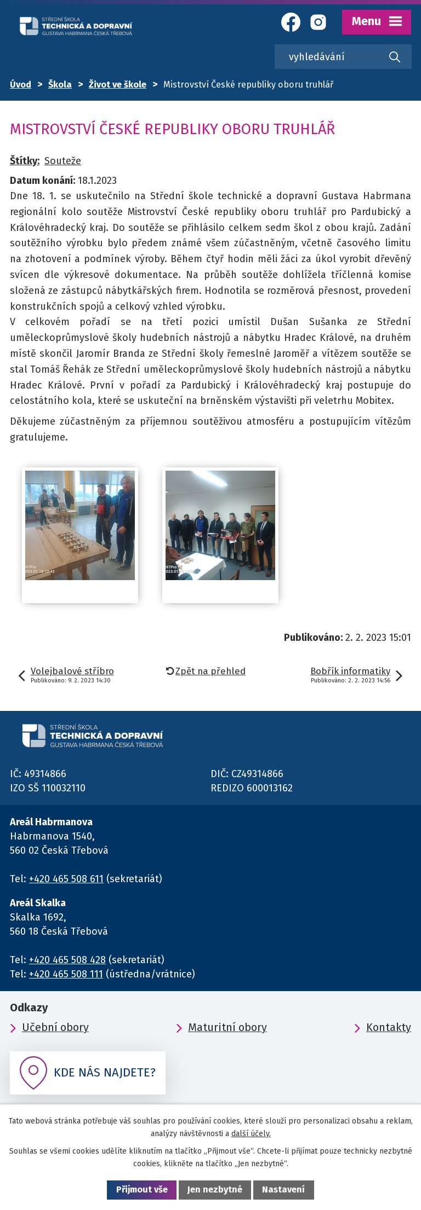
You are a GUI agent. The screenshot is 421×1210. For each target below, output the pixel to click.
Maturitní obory (227, 1027)
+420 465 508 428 (67, 960)
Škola (60, 84)
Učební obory (55, 1027)
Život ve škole (117, 84)
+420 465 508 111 (66, 974)
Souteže (62, 161)
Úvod (20, 84)
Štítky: (24, 161)
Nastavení (283, 1189)
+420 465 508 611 (66, 879)
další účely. (251, 1133)
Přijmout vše (142, 1189)
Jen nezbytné (214, 1189)
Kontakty (388, 1027)
